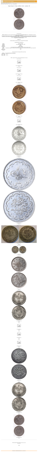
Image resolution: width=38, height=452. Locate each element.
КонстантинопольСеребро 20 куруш (19, 141)
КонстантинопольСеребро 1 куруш (19, 273)
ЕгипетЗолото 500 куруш (19, 326)
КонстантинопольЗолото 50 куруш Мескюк (19, 100)
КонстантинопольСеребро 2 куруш (19, 250)
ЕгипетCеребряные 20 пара (19, 397)
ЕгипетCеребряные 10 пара (18, 426)
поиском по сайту (23, 442)
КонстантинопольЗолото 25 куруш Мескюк (19, 121)
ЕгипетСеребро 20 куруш (19, 343)
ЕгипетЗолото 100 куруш (19, 334)
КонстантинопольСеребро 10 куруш (19, 191)
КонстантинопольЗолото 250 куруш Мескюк (19, 71)
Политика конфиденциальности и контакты (19, 450)
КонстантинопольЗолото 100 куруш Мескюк (19, 79)
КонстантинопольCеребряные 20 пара (19, 306)
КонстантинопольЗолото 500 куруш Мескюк (19, 62)
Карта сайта (19, 443)
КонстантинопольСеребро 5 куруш (19, 235)
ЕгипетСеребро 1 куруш (19, 364)
